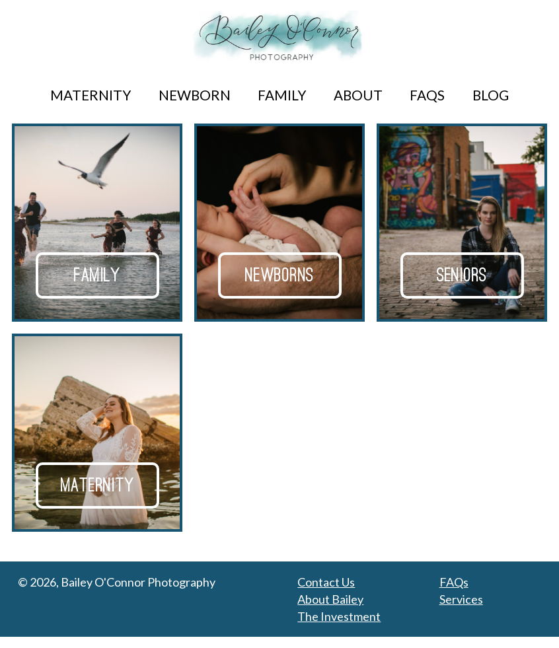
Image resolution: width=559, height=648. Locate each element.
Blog (490, 96)
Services (461, 610)
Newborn (195, 96)
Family (282, 96)
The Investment (339, 627)
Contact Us (326, 593)
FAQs (427, 96)
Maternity (90, 96)
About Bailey (330, 610)
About (358, 96)
